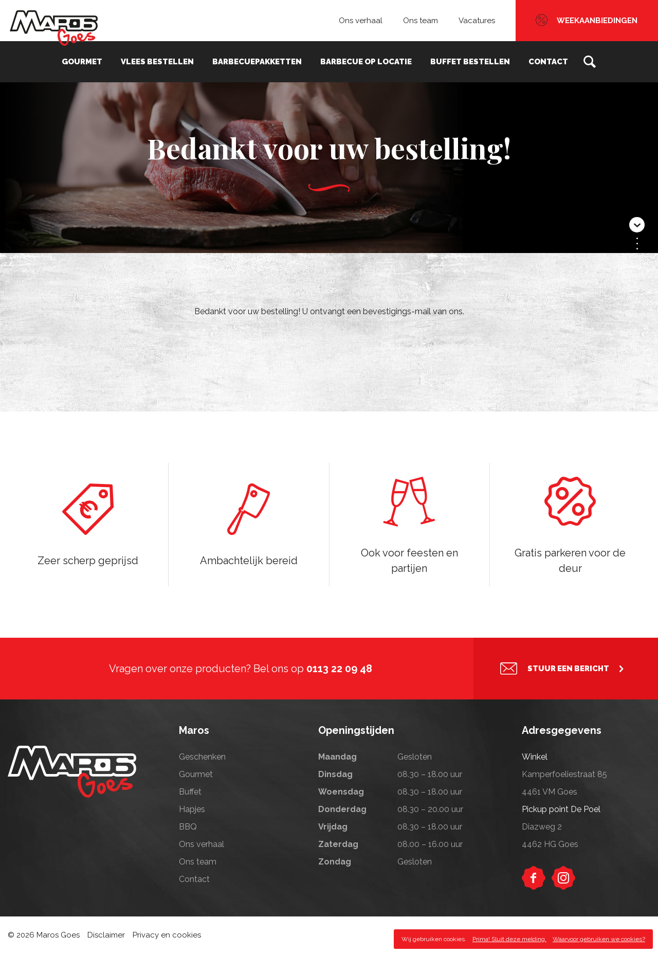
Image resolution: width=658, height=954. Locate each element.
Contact (548, 61)
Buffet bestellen (470, 61)
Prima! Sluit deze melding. (509, 939)
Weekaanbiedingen (597, 20)
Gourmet (82, 61)
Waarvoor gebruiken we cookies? (599, 939)
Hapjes (192, 809)
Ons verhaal (360, 20)
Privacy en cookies (167, 935)
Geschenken (202, 757)
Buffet (190, 792)
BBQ (188, 827)
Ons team (420, 20)
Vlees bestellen (157, 61)
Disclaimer (106, 935)
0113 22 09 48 (339, 668)
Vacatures (477, 20)
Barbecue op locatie (366, 61)
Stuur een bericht (568, 668)
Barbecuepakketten (257, 61)
